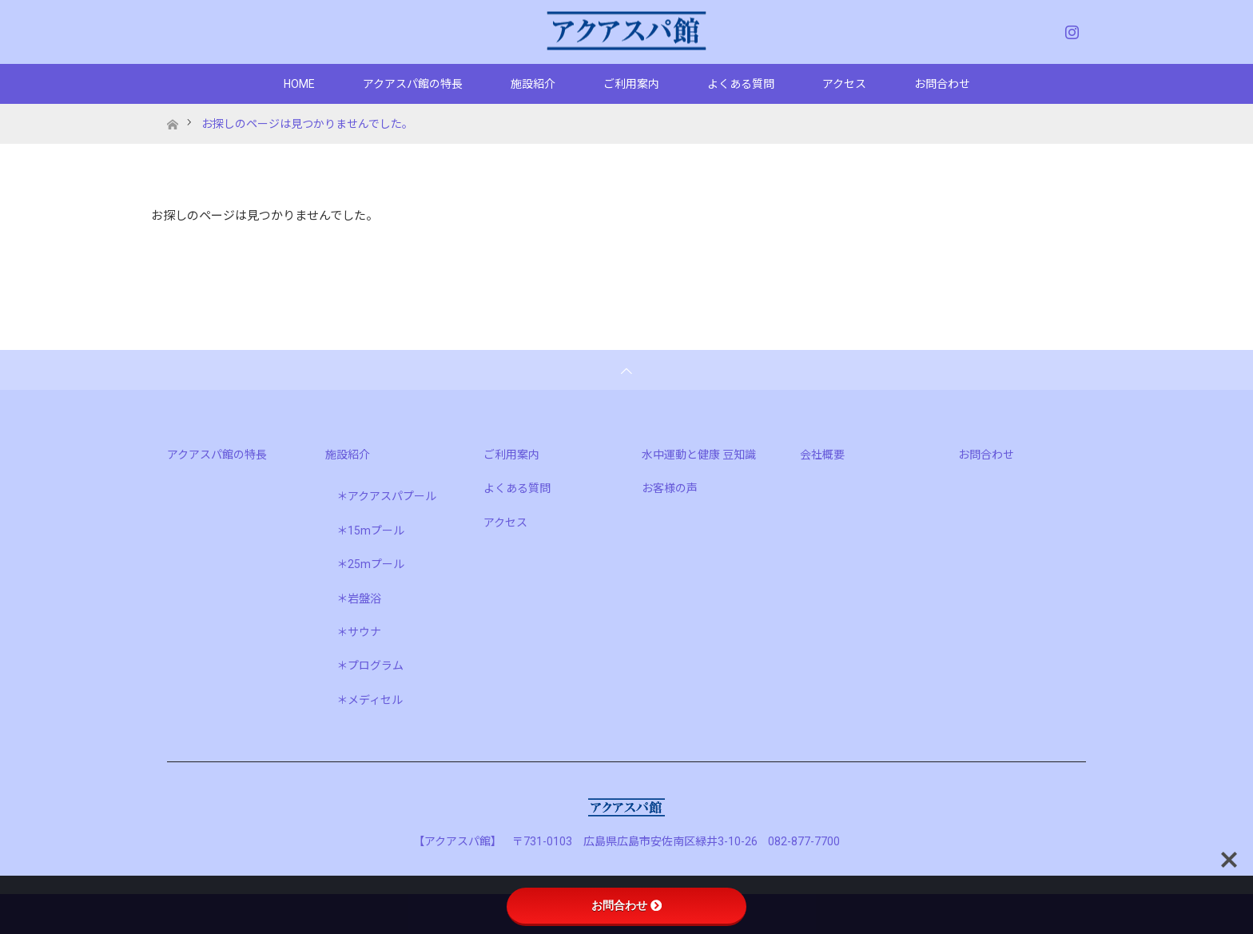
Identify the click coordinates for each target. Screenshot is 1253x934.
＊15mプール (370, 530)
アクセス (844, 84)
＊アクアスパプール (386, 496)
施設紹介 (533, 84)
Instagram (1070, 29)
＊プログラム (370, 665)
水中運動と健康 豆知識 (699, 454)
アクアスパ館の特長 (413, 84)
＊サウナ (358, 632)
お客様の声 (670, 488)
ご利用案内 (631, 84)
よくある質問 (740, 84)
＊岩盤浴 (358, 598)
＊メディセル (369, 700)
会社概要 (822, 454)
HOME (299, 84)
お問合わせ (942, 84)
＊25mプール (370, 564)
